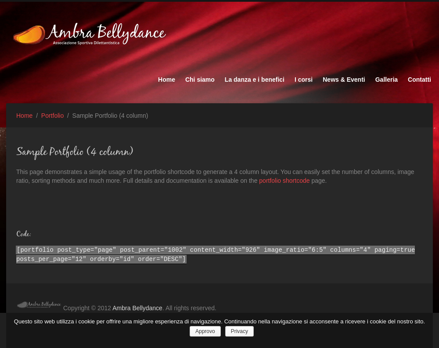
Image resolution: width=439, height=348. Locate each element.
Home (166, 79)
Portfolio (52, 115)
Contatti (419, 79)
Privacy (239, 331)
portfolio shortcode (284, 180)
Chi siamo (200, 79)
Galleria (386, 79)
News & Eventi (344, 79)
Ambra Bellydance (137, 308)
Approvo (205, 331)
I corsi (304, 79)
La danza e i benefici (254, 79)
